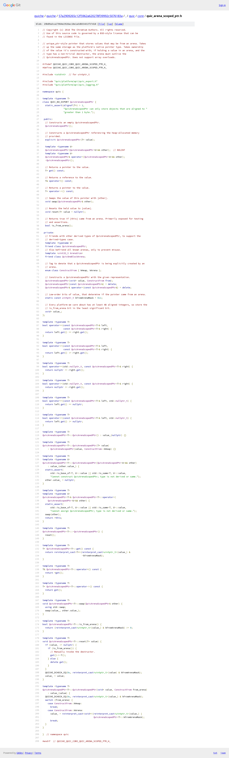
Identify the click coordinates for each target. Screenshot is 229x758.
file (101, 24)
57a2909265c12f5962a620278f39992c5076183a (91, 16)
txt (215, 752)
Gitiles (20, 752)
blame (119, 24)
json (223, 752)
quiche (39, 16)
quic (132, 16)
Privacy (28, 752)
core (141, 16)
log (110, 24)
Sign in (222, 5)
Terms (37, 752)
